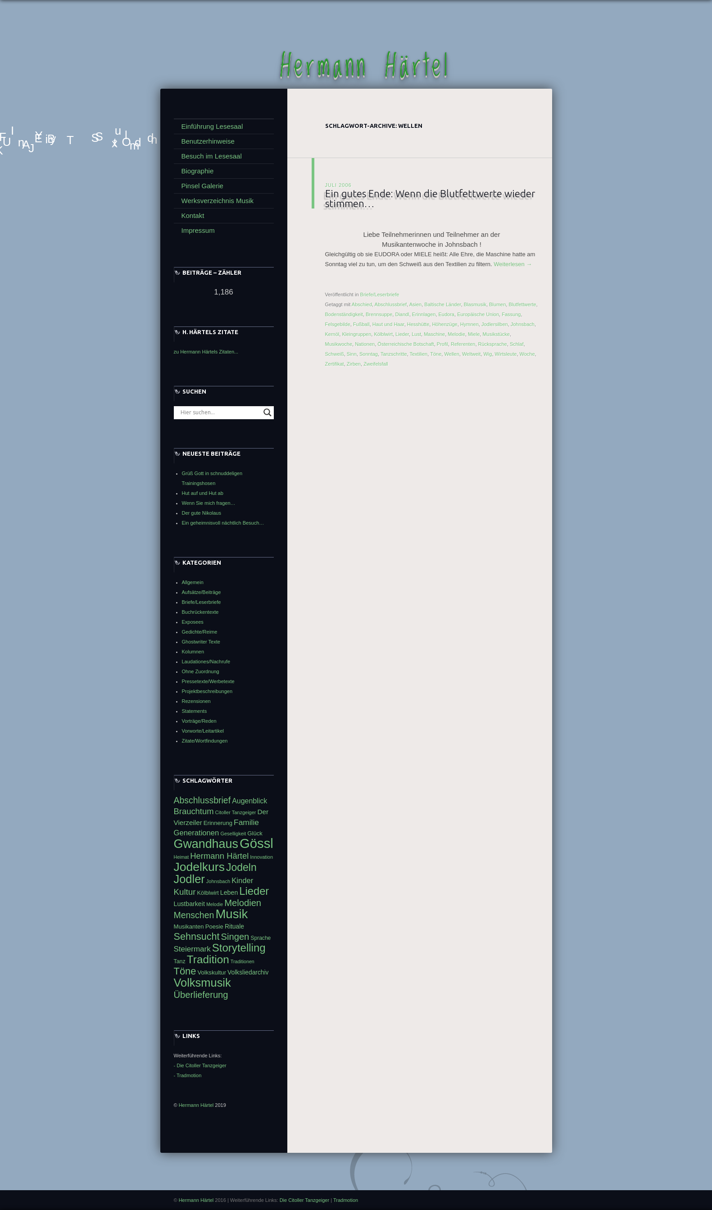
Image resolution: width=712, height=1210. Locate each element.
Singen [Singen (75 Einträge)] (235, 937)
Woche (527, 354)
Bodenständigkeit (344, 314)
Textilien (419, 354)
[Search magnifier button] (267, 412)
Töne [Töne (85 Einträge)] (185, 971)
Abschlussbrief (391, 304)
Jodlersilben (494, 324)
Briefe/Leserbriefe (379, 294)
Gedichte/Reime (200, 631)
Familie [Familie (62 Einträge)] (246, 822)
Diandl (402, 314)
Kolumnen (193, 651)
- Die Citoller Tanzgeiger (200, 1065)
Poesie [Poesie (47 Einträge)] (214, 926)
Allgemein (193, 582)
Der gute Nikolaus (201, 513)
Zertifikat (334, 364)
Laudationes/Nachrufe (206, 661)
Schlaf (517, 344)
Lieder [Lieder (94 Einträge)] (254, 891)
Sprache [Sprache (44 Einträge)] (260, 938)
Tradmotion (345, 1200)
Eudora (446, 314)
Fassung (511, 314)
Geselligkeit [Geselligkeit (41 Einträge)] (233, 833)
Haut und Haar (388, 324)
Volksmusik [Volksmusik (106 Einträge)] (202, 982)
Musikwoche (339, 344)
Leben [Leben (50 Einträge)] (229, 892)
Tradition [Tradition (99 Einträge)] (208, 959)
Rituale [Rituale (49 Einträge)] (234, 926)
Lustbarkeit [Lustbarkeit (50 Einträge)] (189, 903)
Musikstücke (496, 334)
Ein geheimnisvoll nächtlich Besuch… (223, 523)
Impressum (198, 230)
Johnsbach (523, 324)
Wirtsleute (506, 354)
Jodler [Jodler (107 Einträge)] (189, 879)
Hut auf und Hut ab (202, 493)
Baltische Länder (442, 304)
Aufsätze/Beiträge (201, 592)
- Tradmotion (188, 1075)
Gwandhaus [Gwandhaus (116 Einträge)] (206, 844)
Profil (442, 344)
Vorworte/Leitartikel (203, 731)
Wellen (451, 354)
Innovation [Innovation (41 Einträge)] (261, 857)
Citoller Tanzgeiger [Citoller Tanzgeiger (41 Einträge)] (235, 812)
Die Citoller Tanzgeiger (304, 1200)
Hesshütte (418, 324)
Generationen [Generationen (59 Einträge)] (196, 833)
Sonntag (368, 354)
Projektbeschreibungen (207, 691)
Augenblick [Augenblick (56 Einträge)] (249, 801)
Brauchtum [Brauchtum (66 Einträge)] (194, 811)
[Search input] (220, 412)
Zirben (354, 364)
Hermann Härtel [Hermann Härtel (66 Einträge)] (219, 856)
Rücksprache (492, 344)
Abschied (362, 304)
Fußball (361, 324)
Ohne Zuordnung (200, 671)
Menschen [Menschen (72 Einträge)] (194, 915)
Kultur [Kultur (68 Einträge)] (185, 892)
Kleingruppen (356, 334)
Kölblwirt (383, 334)
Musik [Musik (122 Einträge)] (231, 914)
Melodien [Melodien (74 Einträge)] (242, 903)
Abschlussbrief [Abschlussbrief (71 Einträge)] (202, 800)
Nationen (365, 344)
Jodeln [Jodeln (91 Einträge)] (241, 867)
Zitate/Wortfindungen (205, 740)
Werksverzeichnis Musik (217, 200)
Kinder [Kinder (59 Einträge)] (242, 880)
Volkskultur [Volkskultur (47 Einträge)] (212, 972)
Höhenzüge (444, 324)
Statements (194, 711)
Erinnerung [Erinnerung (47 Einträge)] (218, 823)
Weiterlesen (513, 264)
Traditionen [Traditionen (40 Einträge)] (242, 961)
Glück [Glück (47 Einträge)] (255, 833)
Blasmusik (475, 304)
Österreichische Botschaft (405, 344)
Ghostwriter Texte (201, 641)
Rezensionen (196, 701)
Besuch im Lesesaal (211, 156)
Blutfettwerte (522, 304)
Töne (435, 354)
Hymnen (469, 324)
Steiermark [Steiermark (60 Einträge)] (192, 949)
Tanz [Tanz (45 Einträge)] (180, 961)
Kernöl (332, 334)
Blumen (497, 304)
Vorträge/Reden (199, 721)
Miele (474, 334)
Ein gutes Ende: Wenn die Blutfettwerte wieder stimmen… (430, 198)
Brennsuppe (379, 314)
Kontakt (192, 215)
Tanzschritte (394, 354)
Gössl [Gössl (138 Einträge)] (256, 843)
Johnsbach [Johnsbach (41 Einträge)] (218, 881)
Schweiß (334, 354)
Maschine (434, 334)
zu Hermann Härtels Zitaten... (206, 351)
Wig (487, 354)
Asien (415, 304)
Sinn (352, 354)
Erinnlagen (424, 314)
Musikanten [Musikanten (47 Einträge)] (189, 926)
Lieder (402, 334)
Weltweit (471, 354)
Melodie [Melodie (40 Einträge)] (214, 904)
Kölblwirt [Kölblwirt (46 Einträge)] (208, 892)
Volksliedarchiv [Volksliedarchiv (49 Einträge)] (247, 972)
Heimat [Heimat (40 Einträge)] (181, 857)
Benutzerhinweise (208, 141)
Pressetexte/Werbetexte (208, 681)
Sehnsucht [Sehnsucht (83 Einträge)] (197, 936)
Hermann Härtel (365, 66)
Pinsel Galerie (202, 186)
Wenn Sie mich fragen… (209, 503)
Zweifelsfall (375, 364)
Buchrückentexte (200, 612)
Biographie (197, 171)
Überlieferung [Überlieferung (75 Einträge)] (201, 995)
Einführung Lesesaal (212, 126)
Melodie (456, 334)
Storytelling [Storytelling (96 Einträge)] (239, 948)
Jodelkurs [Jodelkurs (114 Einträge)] (199, 867)
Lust (416, 334)
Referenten (463, 344)
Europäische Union (478, 314)
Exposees (193, 622)
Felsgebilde (337, 324)
